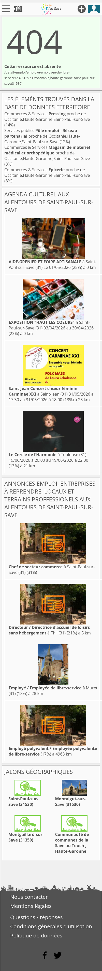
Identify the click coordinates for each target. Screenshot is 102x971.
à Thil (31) (49, 630)
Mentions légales (31, 905)
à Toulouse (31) (47, 454)
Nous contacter (29, 896)
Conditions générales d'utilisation (51, 926)
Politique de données (36, 935)
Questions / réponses (36, 917)
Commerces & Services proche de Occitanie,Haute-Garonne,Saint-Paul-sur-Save (47, 116)
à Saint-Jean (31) (43, 391)
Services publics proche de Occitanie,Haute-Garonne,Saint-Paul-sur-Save (42, 136)
